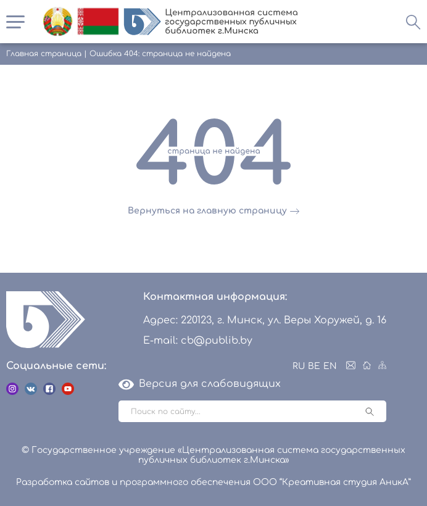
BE (314, 366)
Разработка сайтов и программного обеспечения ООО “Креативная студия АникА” (213, 482)
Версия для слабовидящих (199, 383)
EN (330, 366)
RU (298, 366)
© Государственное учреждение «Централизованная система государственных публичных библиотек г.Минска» (213, 455)
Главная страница (43, 53)
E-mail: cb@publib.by (197, 340)
